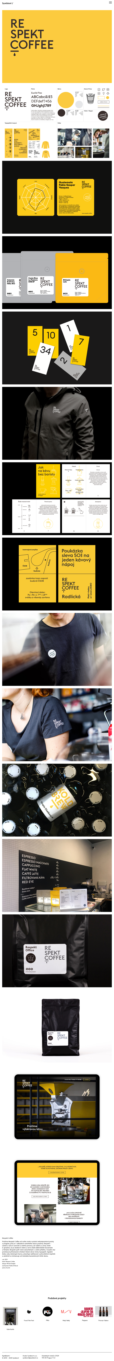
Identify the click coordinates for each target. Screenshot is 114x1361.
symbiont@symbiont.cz (30, 1358)
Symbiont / (7, 3)
